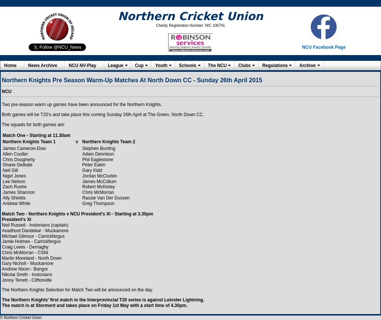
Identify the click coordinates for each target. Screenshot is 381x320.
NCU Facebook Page (324, 47)
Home (10, 65)
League (116, 65)
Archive (307, 65)
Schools (187, 65)
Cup (139, 65)
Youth (161, 65)
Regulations (275, 65)
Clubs (244, 65)
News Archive (42, 65)
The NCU (217, 65)
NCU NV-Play (82, 65)
